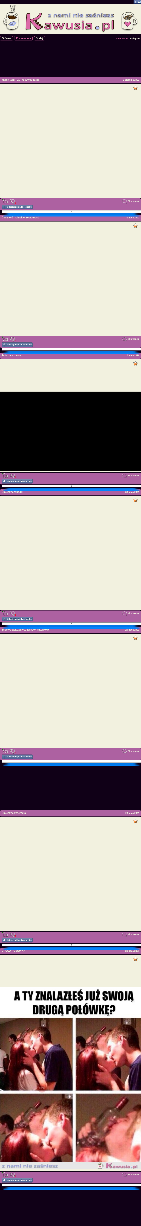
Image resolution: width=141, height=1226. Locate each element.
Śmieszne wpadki (12, 492)
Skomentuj (130, 201)
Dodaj (39, 38)
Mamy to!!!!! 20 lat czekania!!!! (20, 79)
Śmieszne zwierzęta (14, 813)
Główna (6, 38)
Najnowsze (122, 38)
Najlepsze (135, 38)
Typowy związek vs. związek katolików (25, 629)
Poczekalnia (23, 38)
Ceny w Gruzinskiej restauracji (20, 217)
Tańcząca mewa (11, 355)
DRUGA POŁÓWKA (13, 950)
